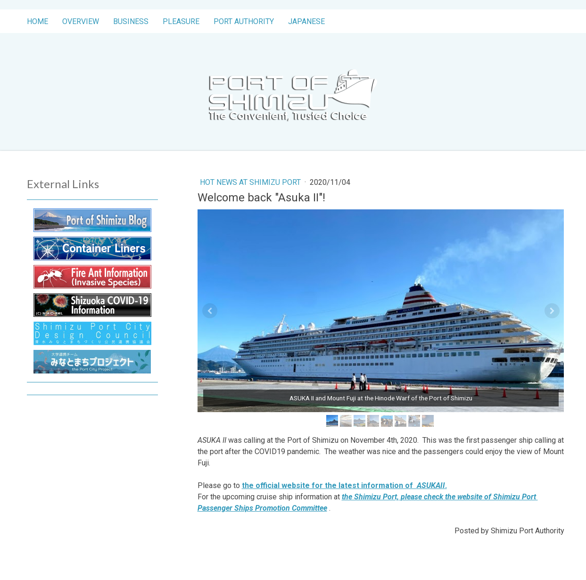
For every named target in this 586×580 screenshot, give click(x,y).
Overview (80, 21)
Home (37, 21)
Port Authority (244, 21)
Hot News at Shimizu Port (251, 182)
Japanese (306, 21)
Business (131, 21)
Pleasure (181, 21)
